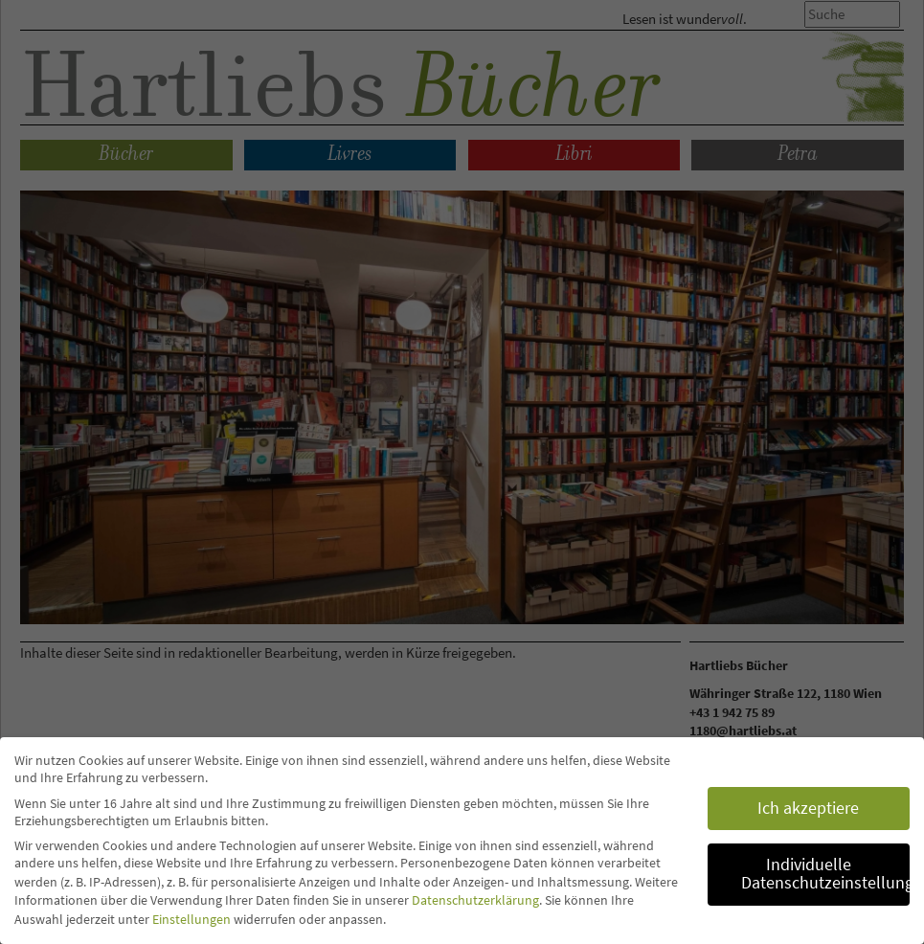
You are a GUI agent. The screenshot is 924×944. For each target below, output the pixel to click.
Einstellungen (191, 919)
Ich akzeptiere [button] (808, 808)
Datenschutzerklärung (475, 900)
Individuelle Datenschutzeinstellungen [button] (825, 874)
